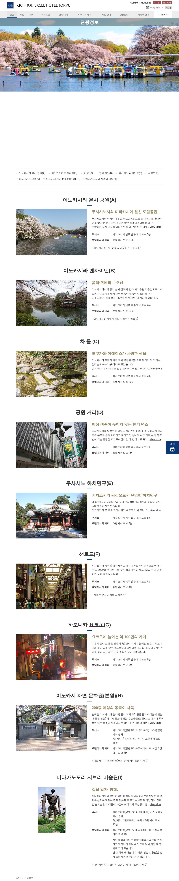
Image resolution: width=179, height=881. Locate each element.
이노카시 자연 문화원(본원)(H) (62, 178)
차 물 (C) (88, 173)
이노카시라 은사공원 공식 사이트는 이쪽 (116, 248)
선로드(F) (153, 173)
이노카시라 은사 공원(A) (32, 173)
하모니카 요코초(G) (29, 178)
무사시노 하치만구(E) (130, 173)
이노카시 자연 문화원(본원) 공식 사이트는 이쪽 (119, 777)
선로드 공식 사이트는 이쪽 (108, 603)
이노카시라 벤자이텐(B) (64, 173)
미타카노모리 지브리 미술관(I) (101, 178)
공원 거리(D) (106, 173)
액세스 (168, 8)
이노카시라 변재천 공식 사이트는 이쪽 (114, 318)
